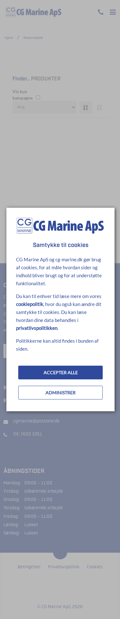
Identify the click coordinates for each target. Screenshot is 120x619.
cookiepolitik (29, 304)
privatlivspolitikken (36, 328)
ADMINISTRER (60, 392)
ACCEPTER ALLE (61, 372)
